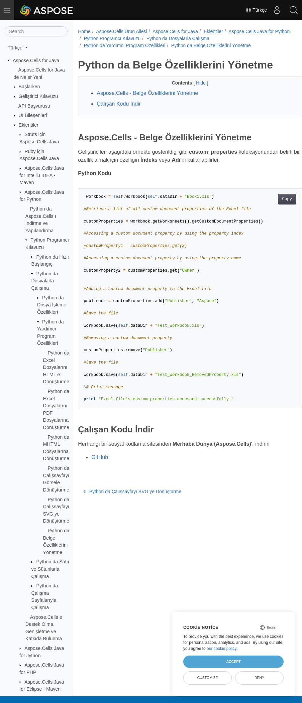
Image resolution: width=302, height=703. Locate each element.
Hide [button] (193, 83)
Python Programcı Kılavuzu (178, 38)
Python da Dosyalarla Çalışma (44, 281)
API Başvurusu (34, 106)
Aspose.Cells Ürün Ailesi (121, 31)
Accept (233, 662)
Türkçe (256, 10)
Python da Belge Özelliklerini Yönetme (211, 45)
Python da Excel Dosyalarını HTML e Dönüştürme (56, 367)
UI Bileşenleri (33, 115)
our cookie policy (221, 648)
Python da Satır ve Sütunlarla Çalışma (50, 569)
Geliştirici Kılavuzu (38, 96)
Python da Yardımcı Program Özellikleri (125, 45)
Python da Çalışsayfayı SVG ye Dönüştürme (132, 491)
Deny (259, 678)
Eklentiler (28, 125)
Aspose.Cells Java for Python (114, 38)
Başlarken (29, 86)
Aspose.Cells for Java (36, 60)
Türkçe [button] (16, 47)
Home (84, 31)
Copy (271, 199)
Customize (207, 678)
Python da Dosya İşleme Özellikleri (51, 305)
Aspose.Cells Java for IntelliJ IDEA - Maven (41, 175)
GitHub (99, 457)
